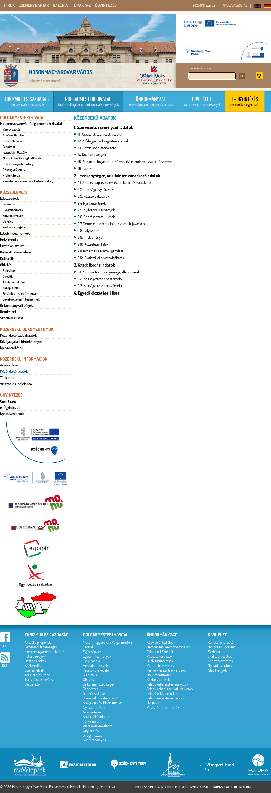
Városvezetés (12, 130)
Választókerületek (159, 656)
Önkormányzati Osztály (18, 164)
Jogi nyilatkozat (195, 787)
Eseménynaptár (34, 5)
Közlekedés (33, 665)
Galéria (60, 5)
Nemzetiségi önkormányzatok (168, 647)
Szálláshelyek (34, 670)
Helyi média (9, 239)
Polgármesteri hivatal (105, 634)
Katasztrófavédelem (15, 252)
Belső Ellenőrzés (13, 141)
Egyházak (214, 651)
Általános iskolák (14, 282)
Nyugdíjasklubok (220, 665)
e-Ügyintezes (10, 407)
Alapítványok (217, 670)
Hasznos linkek (35, 661)
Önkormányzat (162, 634)
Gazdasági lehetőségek (41, 647)
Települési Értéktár (160, 651)
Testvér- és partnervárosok (166, 670)
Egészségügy (9, 198)
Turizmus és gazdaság (46, 634)
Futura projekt (35, 656)
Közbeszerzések (158, 679)
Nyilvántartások (12, 348)
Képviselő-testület (160, 642)
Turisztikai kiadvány (39, 679)
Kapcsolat (221, 787)
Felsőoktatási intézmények (20, 294)
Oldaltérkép (243, 787)
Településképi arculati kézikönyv (170, 689)
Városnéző (32, 684)
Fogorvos (9, 204)
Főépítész (9, 147)
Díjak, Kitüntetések (160, 661)
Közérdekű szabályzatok (18, 335)
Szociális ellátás (12, 318)
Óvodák (8, 276)
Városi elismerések (160, 665)
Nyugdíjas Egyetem (221, 647)
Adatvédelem (10, 365)
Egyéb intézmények (15, 233)
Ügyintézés (106, 5)
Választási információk (163, 707)
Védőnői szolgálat (14, 227)
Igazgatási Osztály (15, 152)
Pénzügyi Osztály (14, 170)
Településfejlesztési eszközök (167, 684)
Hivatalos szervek (13, 246)
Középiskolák (11, 288)
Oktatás (6, 265)
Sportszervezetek (220, 661)
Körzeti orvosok (13, 216)
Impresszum (144, 787)
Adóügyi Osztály (13, 135)
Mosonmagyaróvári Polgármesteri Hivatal (31, 123)
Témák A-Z (81, 5)
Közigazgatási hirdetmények (21, 341)
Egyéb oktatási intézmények (21, 299)
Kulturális (7, 258)
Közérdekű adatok (14, 371)
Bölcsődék (9, 271)
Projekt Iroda (11, 175)
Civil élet (217, 634)
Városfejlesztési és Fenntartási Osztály (28, 181)
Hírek (9, 5)
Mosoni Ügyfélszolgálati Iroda (22, 158)
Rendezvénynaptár (221, 642)
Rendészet (8, 312)
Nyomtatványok (12, 414)
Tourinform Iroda (37, 675)
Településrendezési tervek (165, 698)
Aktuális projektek (38, 642)
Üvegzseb (153, 703)
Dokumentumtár (159, 675)
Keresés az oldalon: (202, 68)
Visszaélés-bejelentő (16, 384)
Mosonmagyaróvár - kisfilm (45, 651)
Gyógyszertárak (13, 210)
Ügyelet (8, 221)
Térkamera (8, 377)
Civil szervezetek (220, 656)
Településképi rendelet (163, 693)
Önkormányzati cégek (16, 305)
